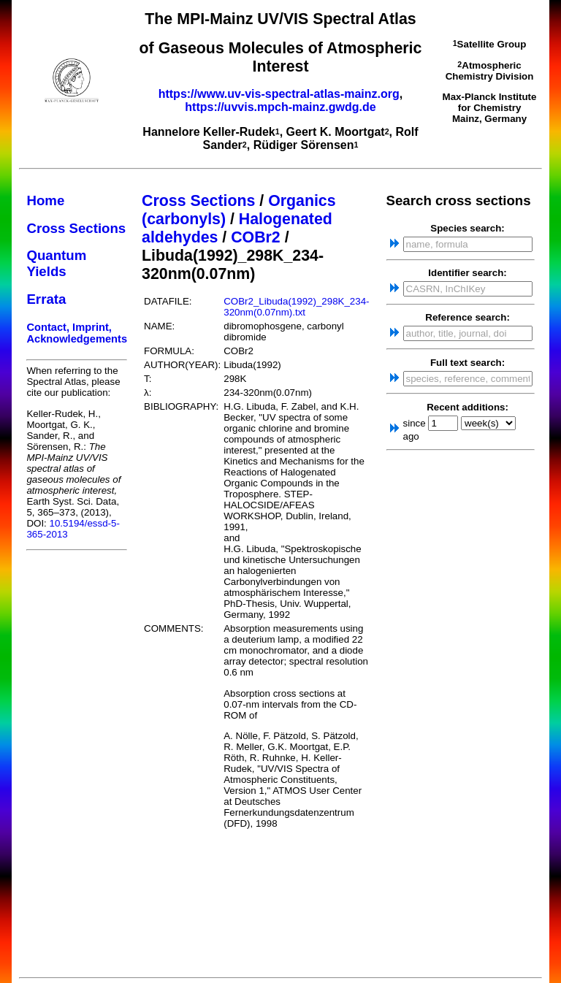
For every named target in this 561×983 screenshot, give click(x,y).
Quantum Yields (56, 263)
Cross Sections (76, 228)
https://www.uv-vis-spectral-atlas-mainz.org (279, 94)
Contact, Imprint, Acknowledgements (76, 333)
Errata (46, 299)
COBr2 (255, 237)
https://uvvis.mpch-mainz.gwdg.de (280, 107)
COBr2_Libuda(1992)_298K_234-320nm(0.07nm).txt (296, 307)
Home (45, 200)
